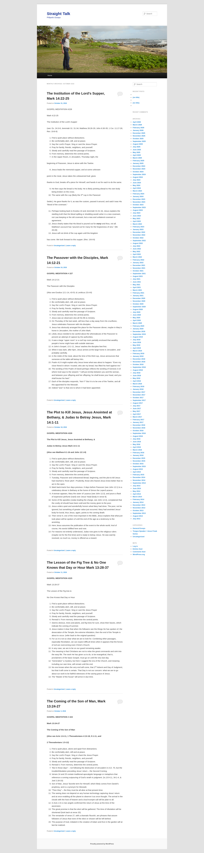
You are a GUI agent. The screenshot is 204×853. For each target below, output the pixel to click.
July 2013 (136, 519)
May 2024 (136, 185)
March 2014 (137, 497)
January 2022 (138, 263)
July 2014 (136, 486)
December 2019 (139, 331)
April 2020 (137, 320)
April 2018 (137, 381)
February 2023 (138, 227)
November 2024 (139, 169)
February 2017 (138, 420)
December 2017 (139, 392)
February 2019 (138, 353)
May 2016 (136, 444)
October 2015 (138, 464)
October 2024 (138, 172)
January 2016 (138, 455)
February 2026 (138, 128)
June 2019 (137, 342)
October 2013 (138, 510)
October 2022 (138, 238)
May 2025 (136, 152)
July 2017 (136, 406)
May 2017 (136, 411)
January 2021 (138, 296)
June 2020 (137, 315)
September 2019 (139, 334)
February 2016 (138, 453)
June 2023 (137, 216)
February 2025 (138, 161)
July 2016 (136, 439)
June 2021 (137, 282)
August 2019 (138, 337)
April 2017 (137, 414)
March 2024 (137, 191)
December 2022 (139, 232)
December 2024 (139, 166)
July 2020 (136, 312)
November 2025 (139, 136)
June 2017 (137, 408)
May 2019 (136, 345)
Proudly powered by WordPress (102, 844)
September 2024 (139, 174)
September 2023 (139, 207)
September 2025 (139, 141)
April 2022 (137, 254)
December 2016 (139, 425)
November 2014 (139, 480)
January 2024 (138, 196)
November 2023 (139, 202)
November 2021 (139, 268)
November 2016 (139, 428)
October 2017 (138, 398)
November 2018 (139, 362)
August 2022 (138, 243)
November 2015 (139, 461)
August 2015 (138, 469)
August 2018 (138, 370)
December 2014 (139, 477)
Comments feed (139, 552)
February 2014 (138, 499)
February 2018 (138, 386)
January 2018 (138, 389)
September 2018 (139, 367)
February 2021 (138, 293)
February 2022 (138, 260)
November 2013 (139, 508)
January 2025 (138, 163)
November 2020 (139, 301)
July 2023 (136, 213)
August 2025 (138, 144)
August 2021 (138, 276)
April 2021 (137, 287)
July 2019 (136, 340)
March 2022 (137, 257)
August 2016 (138, 436)
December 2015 (139, 458)
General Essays (139, 528)
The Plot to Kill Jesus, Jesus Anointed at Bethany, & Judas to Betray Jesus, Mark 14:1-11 (79, 417)
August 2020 (138, 309)
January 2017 (138, 422)
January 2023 (138, 229)
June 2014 (137, 488)
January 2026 (138, 130)
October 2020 (138, 304)
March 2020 (137, 323)
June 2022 (137, 249)
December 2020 (139, 298)
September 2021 (139, 274)
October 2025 (138, 139)
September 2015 (139, 466)
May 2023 (136, 218)
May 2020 (136, 318)
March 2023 (137, 224)
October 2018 (138, 364)
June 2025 (137, 150)
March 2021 (137, 290)
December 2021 (139, 265)
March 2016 (137, 450)
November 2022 (139, 235)
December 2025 (139, 133)
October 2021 (138, 271)
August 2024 (138, 177)
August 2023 (138, 210)
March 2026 (137, 125)
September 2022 (139, 241)
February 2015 (138, 475)
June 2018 (137, 375)
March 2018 (137, 384)
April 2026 (137, 122)
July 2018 (136, 373)
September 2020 (139, 307)
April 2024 (137, 188)
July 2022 (136, 246)
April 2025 (137, 155)
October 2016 (138, 431)
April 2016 (137, 447)
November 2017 (139, 395)
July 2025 (136, 147)
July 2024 (136, 180)
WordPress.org (139, 554)
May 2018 (136, 378)
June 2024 (137, 183)
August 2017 (138, 403)
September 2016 (139, 433)
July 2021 (136, 279)
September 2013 (139, 513)
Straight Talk (58, 13)
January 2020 (138, 329)
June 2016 (137, 442)
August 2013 (138, 516)
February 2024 (138, 194)
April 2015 (137, 472)
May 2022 (136, 251)
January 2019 (138, 356)
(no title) (136, 97)
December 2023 (139, 199)
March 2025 (137, 158)
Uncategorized (59, 245)
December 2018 (139, 359)
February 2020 (138, 326)
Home (49, 75)
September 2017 (139, 400)
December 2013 (139, 505)
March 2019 (137, 351)
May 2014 (136, 491)
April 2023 (137, 221)
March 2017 (137, 417)
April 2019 (137, 348)
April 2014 (137, 494)
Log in (135, 546)
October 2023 (138, 205)
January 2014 (138, 502)
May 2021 (136, 285)
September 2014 (139, 483)
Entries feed (137, 549)
